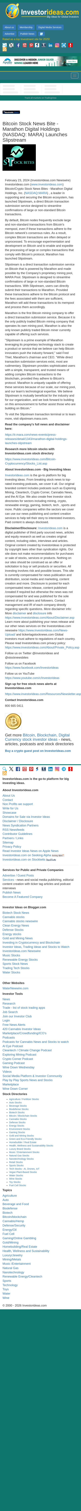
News (6, 999)
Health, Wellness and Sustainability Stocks (31, 1145)
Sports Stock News (15, 963)
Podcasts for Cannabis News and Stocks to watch (35, 1042)
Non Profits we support (17, 804)
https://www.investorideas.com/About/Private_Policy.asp (42, 647)
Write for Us (10, 808)
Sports (6, 1280)
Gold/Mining (10, 1242)
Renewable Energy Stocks (20, 959)
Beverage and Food (15, 1204)
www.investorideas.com (46, 184)
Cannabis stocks (13, 917)
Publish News (27, 33)
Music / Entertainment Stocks (24, 1152)
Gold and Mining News (17, 938)
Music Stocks (11, 955)
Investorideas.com (17, 475)
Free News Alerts (13, 1024)
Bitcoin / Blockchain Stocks (23, 1115)
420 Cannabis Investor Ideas (21, 1029)
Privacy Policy (11, 846)
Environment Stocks (19, 1129)
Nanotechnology (13, 1272)
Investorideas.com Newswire (21, 951)
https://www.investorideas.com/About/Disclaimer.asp (39, 617)
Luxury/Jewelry (12, 1255)
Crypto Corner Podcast (17, 1059)
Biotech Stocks (17, 1112)
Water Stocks (11, 972)
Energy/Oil (9, 1229)
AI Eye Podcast (12, 1046)
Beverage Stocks (18, 1105)
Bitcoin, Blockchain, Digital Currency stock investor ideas (37, 737)
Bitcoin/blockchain (14, 1217)
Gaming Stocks (17, 1132)
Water (6, 1293)
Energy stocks (11, 934)
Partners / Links (12, 838)
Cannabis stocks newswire (20, 921)
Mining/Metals (11, 1259)
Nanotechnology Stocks (21, 1159)
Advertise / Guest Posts (18, 875)
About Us (8, 795)
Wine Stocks (15, 1178)
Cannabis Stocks (18, 1119)
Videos (7, 1071)
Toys (5, 1289)
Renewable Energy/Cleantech (22, 1276)
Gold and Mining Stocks (21, 1135)
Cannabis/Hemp (13, 1221)
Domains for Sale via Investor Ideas (26, 816)
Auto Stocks (15, 1102)
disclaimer (19, 613)
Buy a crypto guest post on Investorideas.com (38, 751)
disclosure (39, 613)
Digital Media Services (50, 27)
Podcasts (8, 1037)
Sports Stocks (16, 1165)
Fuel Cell (8, 1234)
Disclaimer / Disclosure (17, 821)
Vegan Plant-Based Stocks (23, 1172)
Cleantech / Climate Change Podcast (27, 1050)
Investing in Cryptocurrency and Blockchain (31, 942)
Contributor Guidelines (17, 834)
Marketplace (10, 1084)
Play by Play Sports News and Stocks (27, 1080)
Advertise (9, 33)
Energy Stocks (16, 1125)
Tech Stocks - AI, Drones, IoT (24, 1168)
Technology (10, 1285)
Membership (26, 27)
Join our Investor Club (17, 1016)
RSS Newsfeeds (13, 829)
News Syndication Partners (20, 825)
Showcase (9, 812)
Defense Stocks (13, 929)
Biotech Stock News (15, 912)
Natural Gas (10, 1268)
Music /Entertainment (16, 1263)
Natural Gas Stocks (19, 1155)
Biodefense (10, 1208)
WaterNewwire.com (15, 988)
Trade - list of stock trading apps (23, 1007)
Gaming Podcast (13, 1063)
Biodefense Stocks (18, 1109)
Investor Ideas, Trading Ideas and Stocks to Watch (36, 947)
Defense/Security (13, 1225)
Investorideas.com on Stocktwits (23, 859)
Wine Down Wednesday (18, 1067)
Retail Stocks (16, 1162)
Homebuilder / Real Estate (22, 1142)
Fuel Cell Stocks (17, 1185)
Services (8, 879)
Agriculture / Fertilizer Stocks (24, 1099)
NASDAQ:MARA (36, 193)
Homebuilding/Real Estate (19, 1246)
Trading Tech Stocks (16, 968)
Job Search (10, 1012)
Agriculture (9, 1195)
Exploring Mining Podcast (19, 1054)
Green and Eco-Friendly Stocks (25, 1139)
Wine (5, 1298)
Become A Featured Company (22, 897)
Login (6, 1020)
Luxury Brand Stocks (20, 1149)
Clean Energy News (15, 925)
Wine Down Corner (15, 1088)
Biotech (7, 1212)
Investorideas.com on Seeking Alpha (26, 855)
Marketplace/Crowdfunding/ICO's (24, 1033)
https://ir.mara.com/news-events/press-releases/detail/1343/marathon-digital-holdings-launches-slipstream (36, 439)
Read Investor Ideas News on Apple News (30, 851)
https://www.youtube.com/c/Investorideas (32, 678)
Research (8, 1003)
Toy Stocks (14, 1182)
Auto (5, 1200)
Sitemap (8, 842)
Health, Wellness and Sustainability (25, 1251)
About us (9, 27)
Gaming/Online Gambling (19, 1238)
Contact (7, 800)
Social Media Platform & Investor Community (32, 1076)
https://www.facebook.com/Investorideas (31, 667)
